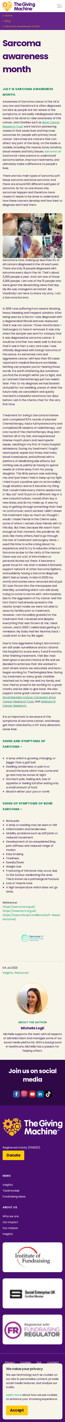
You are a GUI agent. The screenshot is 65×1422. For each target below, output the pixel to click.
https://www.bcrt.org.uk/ (19, 911)
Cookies (25, 1362)
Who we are (11, 1216)
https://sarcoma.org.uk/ (19, 907)
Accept (17, 1410)
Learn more (14, 1395)
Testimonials (11, 1191)
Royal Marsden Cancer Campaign (25, 697)
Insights (8, 973)
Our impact (10, 1222)
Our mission (10, 1228)
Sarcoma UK (53, 151)
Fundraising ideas (14, 1197)
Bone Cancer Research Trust (29, 699)
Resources (22, 973)
